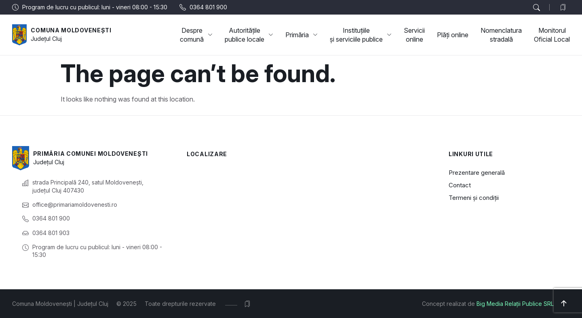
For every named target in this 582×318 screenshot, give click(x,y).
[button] (536, 8)
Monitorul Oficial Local (552, 34)
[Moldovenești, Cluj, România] (305, 206)
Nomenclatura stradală (501, 34)
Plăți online (452, 35)
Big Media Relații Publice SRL (515, 303)
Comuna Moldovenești (71, 30)
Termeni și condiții (474, 197)
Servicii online (414, 34)
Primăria (301, 34)
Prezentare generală (477, 172)
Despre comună (196, 34)
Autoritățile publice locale (249, 34)
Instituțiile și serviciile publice (361, 34)
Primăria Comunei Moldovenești (90, 153)
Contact (460, 185)
